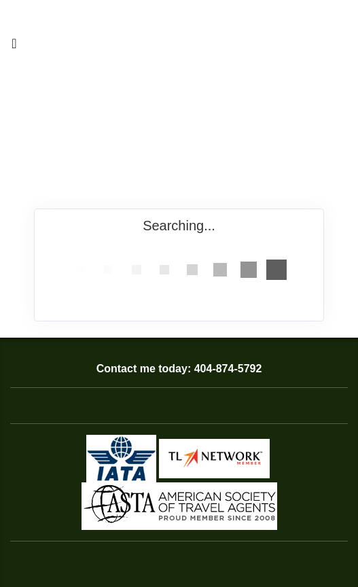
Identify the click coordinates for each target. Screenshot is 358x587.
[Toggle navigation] (14, 47)
